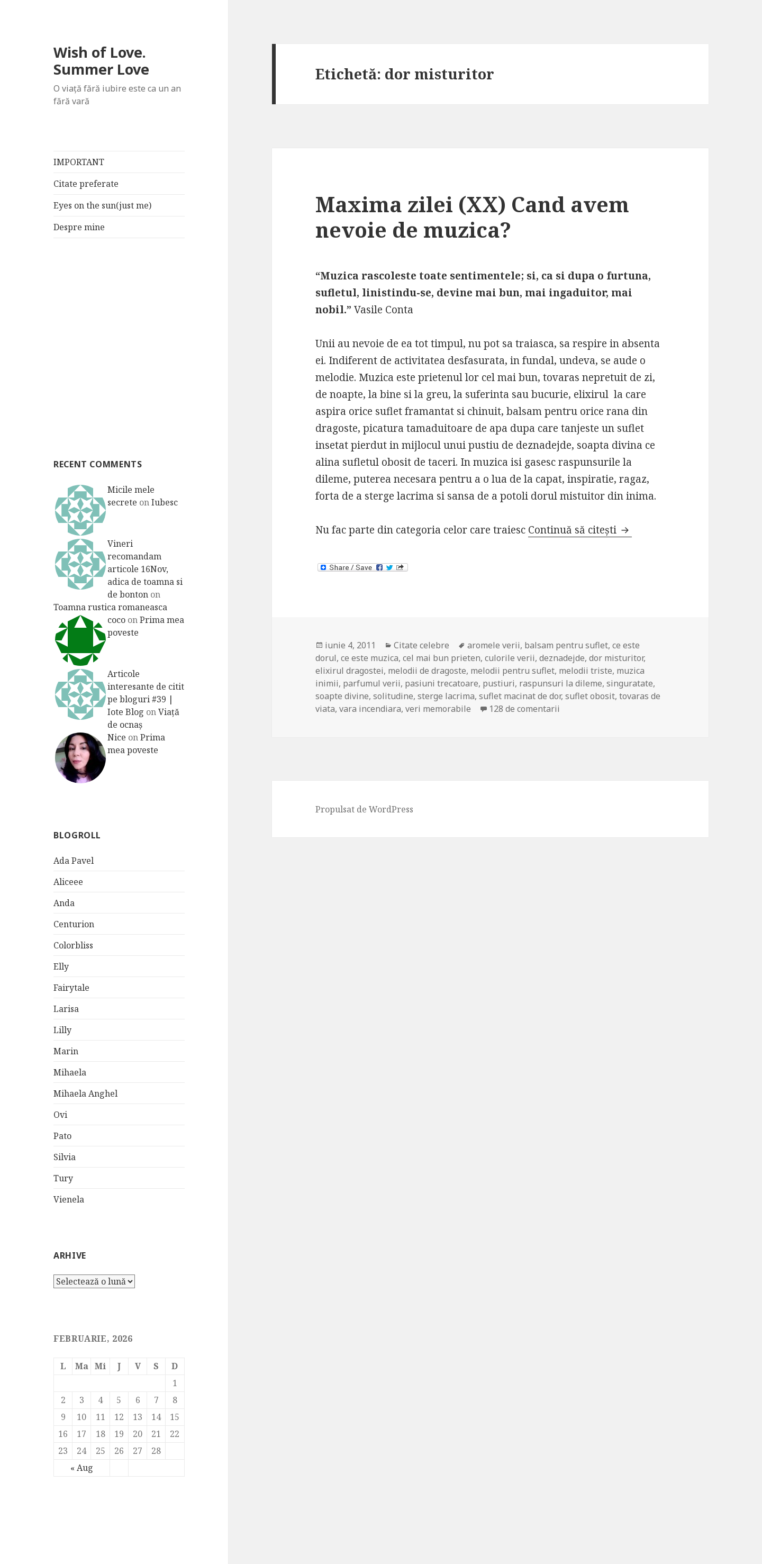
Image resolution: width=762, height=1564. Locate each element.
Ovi (60, 1114)
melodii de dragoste (427, 670)
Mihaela (69, 1072)
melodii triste (585, 670)
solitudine (393, 696)
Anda (64, 903)
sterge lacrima (446, 696)
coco (116, 620)
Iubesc (164, 502)
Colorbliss (73, 945)
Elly (61, 966)
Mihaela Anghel (85, 1093)
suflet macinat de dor (520, 696)
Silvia (64, 1157)
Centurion (73, 924)
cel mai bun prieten (441, 658)
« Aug (81, 1467)
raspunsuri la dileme (560, 683)
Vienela (68, 1199)
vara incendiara (370, 709)
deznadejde (562, 658)
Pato (62, 1136)
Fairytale (71, 987)
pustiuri (499, 683)
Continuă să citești (580, 530)
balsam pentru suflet (566, 645)
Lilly (62, 1030)
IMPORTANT (78, 162)
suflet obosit (590, 696)
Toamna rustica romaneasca (110, 607)
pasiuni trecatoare (441, 683)
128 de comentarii (524, 709)
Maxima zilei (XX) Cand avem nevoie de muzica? (472, 216)
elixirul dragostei (349, 670)
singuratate (629, 683)
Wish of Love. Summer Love (101, 60)
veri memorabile (438, 709)
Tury (63, 1178)
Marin (65, 1051)
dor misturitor (616, 658)
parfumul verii (372, 683)
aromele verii (493, 645)
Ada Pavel (73, 860)
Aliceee (68, 882)
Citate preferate (86, 183)
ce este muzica (369, 658)
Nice (116, 737)
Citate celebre (421, 645)
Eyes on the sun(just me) (102, 205)
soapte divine (342, 696)
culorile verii (510, 658)
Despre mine (79, 227)
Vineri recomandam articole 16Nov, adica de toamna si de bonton (145, 569)
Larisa (66, 1009)
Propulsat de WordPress (364, 809)
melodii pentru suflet (512, 670)
